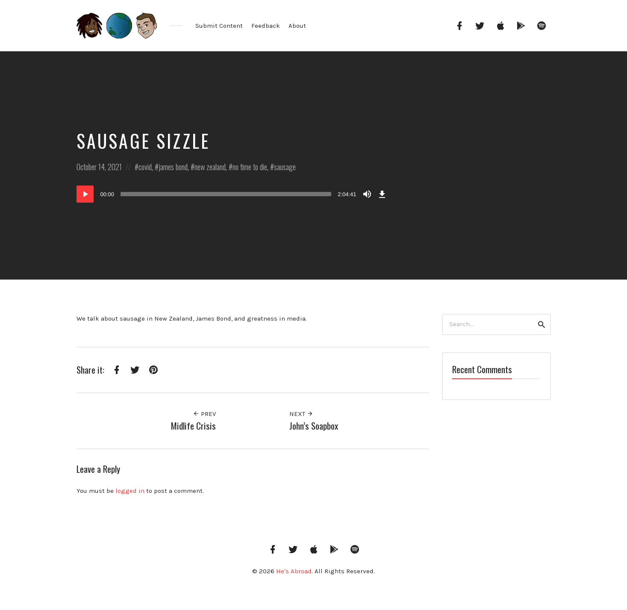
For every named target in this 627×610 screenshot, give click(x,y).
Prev (204, 414)
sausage (285, 166)
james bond (173, 166)
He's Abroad (294, 571)
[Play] (85, 194)
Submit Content (219, 25)
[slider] (226, 194)
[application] (233, 194)
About (297, 25)
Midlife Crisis (193, 425)
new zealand (210, 166)
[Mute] (367, 194)
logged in (129, 491)
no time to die (250, 166)
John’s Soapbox (313, 425)
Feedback (265, 25)
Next (301, 414)
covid (145, 166)
